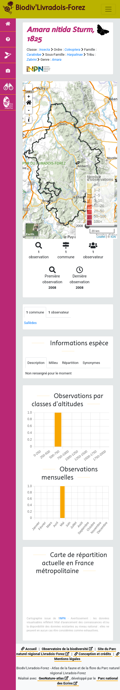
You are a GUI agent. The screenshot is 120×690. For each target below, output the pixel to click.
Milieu (53, 363)
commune (35, 312)
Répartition (70, 363)
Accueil (29, 649)
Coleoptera (72, 50)
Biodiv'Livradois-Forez (50, 7)
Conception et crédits (92, 654)
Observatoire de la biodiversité (67, 649)
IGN (113, 236)
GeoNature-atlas (53, 678)
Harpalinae (75, 54)
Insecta (44, 50)
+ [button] (28, 97)
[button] (28, 103)
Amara (56, 59)
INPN (62, 618)
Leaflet (101, 236)
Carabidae (34, 54)
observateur (58, 312)
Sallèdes (30, 323)
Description (36, 363)
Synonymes (91, 363)
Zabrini (32, 59)
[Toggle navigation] (108, 9)
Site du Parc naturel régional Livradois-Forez (66, 651)
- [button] (28, 110)
